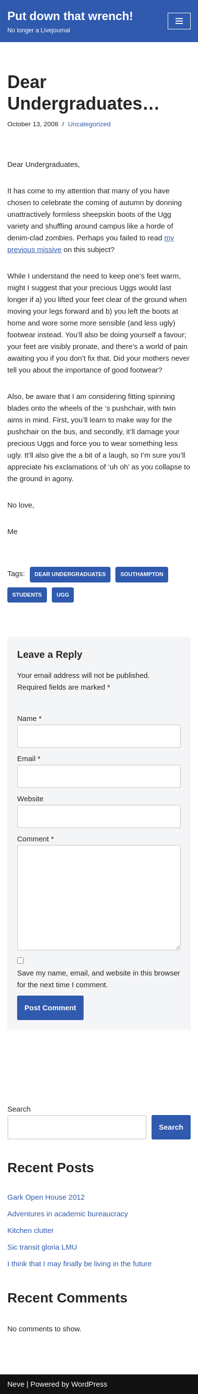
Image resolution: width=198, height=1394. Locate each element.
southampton (141, 574)
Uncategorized (89, 124)
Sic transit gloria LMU (42, 1247)
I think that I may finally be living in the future (79, 1263)
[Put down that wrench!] (70, 21)
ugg (63, 595)
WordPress (89, 1384)
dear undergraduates (70, 574)
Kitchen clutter (30, 1230)
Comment (35, 839)
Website (30, 798)
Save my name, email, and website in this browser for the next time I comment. (98, 979)
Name (29, 718)
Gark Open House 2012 (46, 1197)
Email (29, 758)
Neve (15, 1384)
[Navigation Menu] (179, 21)
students (27, 595)
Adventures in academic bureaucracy (67, 1213)
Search (19, 1109)
